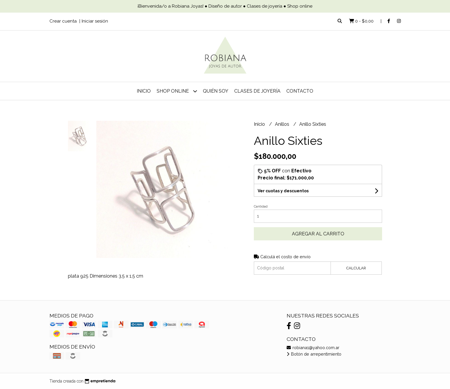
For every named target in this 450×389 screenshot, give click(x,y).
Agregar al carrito (318, 234)
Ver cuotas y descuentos (283, 190)
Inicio (144, 91)
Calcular (356, 268)
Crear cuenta (63, 21)
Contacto (299, 91)
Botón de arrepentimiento (314, 353)
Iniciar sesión (95, 21)
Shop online (177, 91)
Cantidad (261, 206)
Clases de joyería (257, 91)
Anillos (282, 124)
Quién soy (215, 91)
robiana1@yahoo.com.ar (313, 347)
